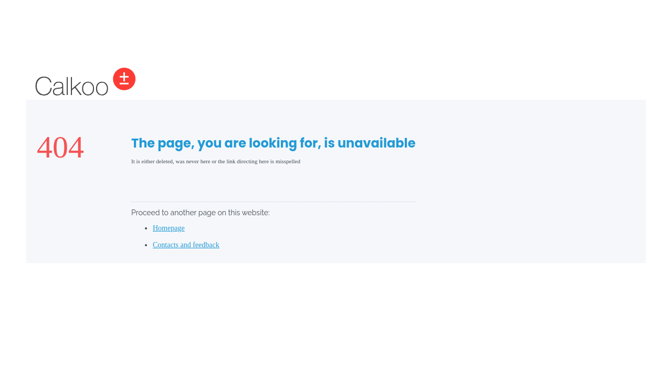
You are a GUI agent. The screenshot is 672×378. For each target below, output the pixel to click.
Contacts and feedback (186, 245)
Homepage (169, 228)
